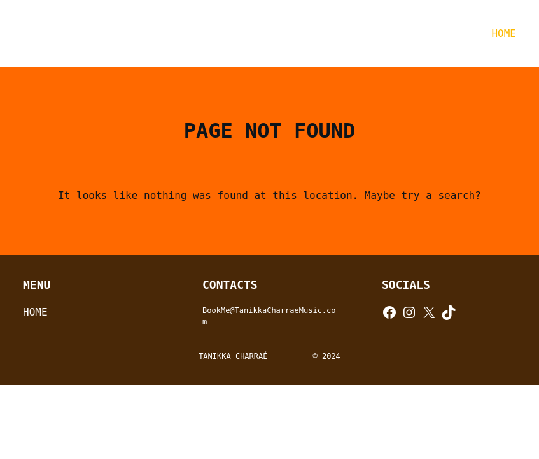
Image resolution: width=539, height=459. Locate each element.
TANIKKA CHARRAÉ (132, 33)
